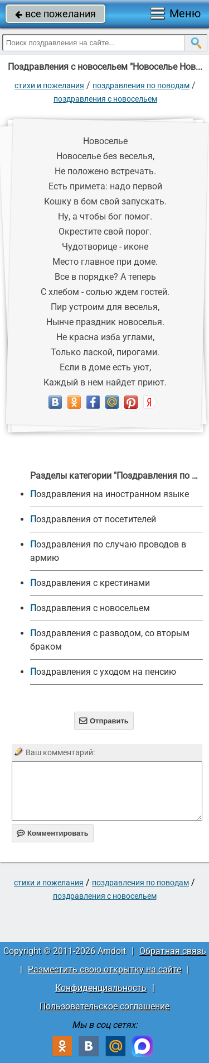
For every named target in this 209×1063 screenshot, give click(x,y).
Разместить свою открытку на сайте (104, 969)
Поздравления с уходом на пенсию (103, 671)
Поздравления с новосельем (105, 98)
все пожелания (55, 14)
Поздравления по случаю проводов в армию (108, 551)
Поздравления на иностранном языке (109, 494)
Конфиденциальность (101, 988)
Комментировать (53, 833)
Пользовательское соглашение (104, 1006)
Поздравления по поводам (141, 85)
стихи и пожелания (49, 85)
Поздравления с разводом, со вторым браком (109, 640)
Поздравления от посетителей (93, 519)
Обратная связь (172, 951)
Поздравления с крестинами (90, 583)
